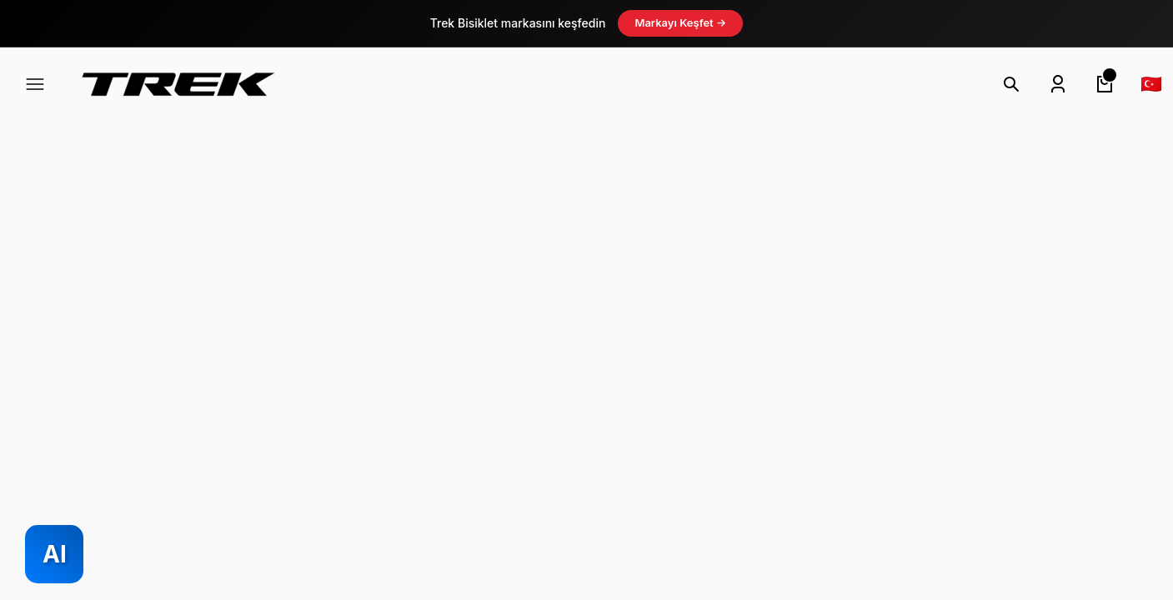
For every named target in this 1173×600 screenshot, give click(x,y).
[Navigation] (35, 84)
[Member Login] (1058, 84)
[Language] (1151, 84)
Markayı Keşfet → (680, 22)
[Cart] (1104, 84)
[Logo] (178, 83)
